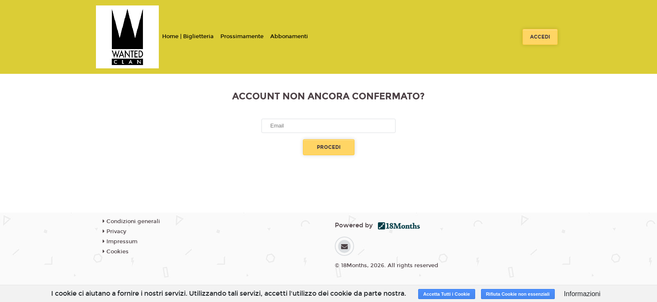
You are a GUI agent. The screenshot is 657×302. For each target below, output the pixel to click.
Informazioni (582, 293)
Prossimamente (242, 36)
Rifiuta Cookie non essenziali (518, 294)
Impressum (120, 241)
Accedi (540, 37)
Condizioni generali (131, 221)
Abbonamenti (289, 36)
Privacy (114, 231)
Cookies (116, 251)
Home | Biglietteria (188, 36)
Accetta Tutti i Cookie (446, 294)
